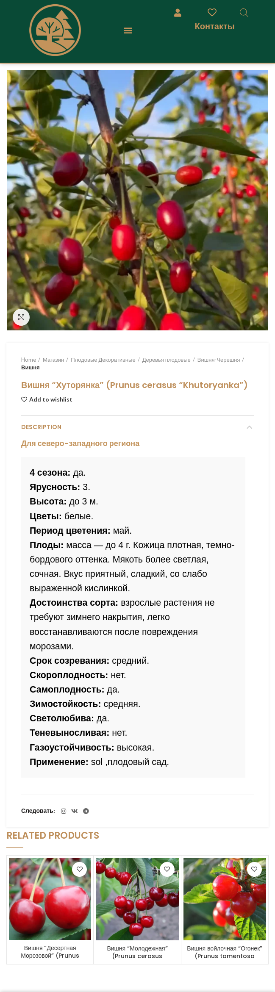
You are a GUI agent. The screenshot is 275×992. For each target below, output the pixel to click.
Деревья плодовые (166, 359)
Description (41, 427)
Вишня (30, 367)
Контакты (215, 26)
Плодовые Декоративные (103, 359)
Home (28, 359)
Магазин (53, 359)
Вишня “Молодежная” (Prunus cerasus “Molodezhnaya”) (137, 956)
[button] (128, 30)
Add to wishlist (50, 399)
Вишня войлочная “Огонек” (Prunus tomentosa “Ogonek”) (224, 956)
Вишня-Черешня (218, 359)
